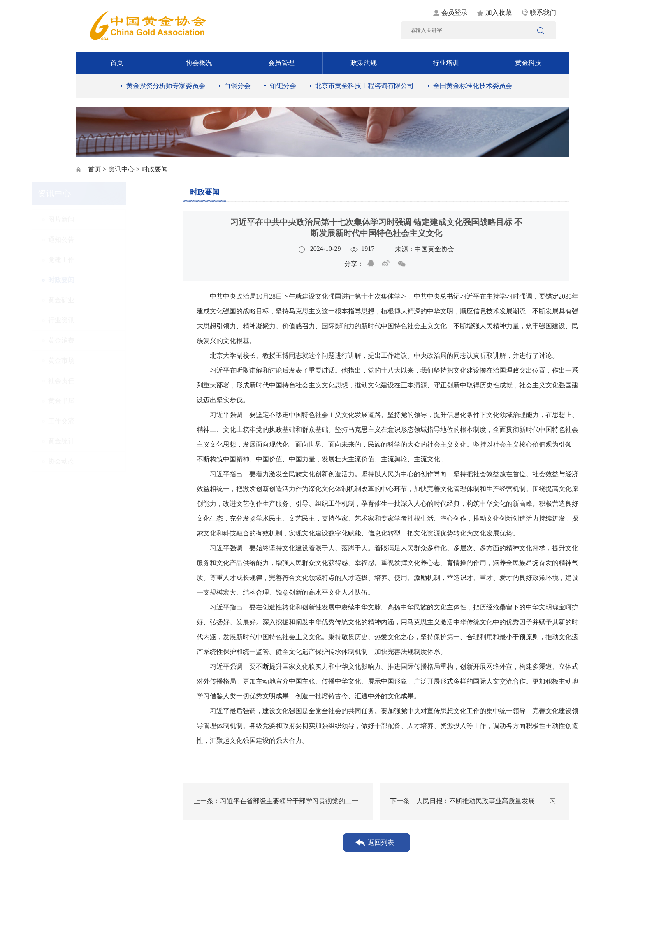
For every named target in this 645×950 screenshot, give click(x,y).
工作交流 (105, 420)
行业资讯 (105, 320)
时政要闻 (105, 279)
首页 (116, 62)
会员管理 (281, 62)
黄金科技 (528, 62)
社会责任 (105, 380)
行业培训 (446, 62)
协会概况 (199, 62)
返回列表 (381, 842)
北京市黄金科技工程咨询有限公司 (364, 85)
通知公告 (105, 239)
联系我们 (543, 12)
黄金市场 (105, 360)
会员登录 (454, 12)
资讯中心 (121, 169)
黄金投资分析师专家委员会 (165, 85)
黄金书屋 (105, 400)
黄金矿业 (105, 300)
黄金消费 (105, 340)
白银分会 (237, 85)
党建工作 (105, 259)
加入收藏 (498, 12)
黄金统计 (105, 441)
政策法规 (363, 62)
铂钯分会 (283, 85)
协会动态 (105, 461)
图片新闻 (105, 219)
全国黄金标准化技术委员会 (472, 85)
